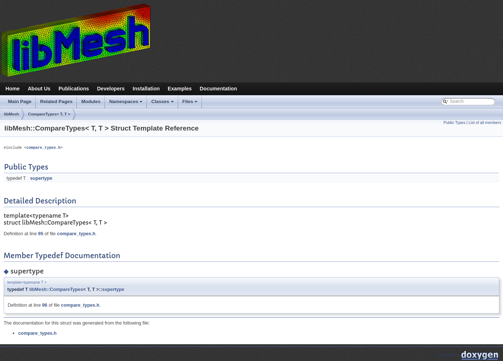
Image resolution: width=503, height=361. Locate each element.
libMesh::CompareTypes (56, 289)
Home (12, 89)
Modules (91, 101)
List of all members (485, 122)
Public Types (454, 122)
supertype (41, 178)
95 (40, 233)
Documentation (218, 89)
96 (44, 305)
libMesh (11, 114)
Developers (111, 89)
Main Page (19, 101)
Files (190, 103)
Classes (162, 103)
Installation (146, 89)
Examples (180, 89)
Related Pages (56, 101)
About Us (39, 89)
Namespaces (126, 103)
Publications (74, 89)
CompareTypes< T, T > (49, 114)
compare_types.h (43, 147)
